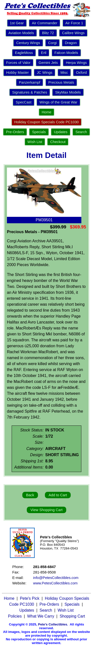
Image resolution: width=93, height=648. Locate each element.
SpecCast (23, 102)
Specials (39, 132)
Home (46, 112)
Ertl (43, 53)
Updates (60, 132)
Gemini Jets (48, 63)
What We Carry (40, 616)
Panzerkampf (29, 82)
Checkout (57, 142)
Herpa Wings (76, 63)
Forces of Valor (18, 63)
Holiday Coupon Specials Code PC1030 (46, 122)
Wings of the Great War (58, 102)
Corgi (52, 43)
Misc (64, 73)
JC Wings (44, 73)
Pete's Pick (29, 598)
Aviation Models (21, 33)
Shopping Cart (72, 616)
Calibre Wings (73, 33)
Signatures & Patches (29, 92)
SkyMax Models (68, 92)
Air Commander (44, 23)
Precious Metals (61, 82)
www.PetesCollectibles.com (55, 583)
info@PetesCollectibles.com (56, 578)
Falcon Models (66, 53)
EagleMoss (24, 53)
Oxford (81, 73)
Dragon (71, 43)
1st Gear (17, 23)
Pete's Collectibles (52, 624)
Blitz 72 (48, 33)
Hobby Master (17, 73)
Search (81, 132)
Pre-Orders (15, 132)
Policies (15, 616)
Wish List (35, 142)
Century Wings (28, 43)
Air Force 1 (74, 23)
